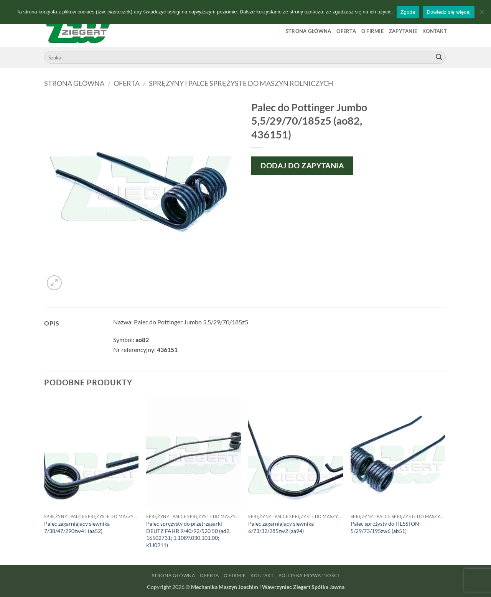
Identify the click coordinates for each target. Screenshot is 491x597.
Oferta (346, 31)
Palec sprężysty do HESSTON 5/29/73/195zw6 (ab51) (385, 527)
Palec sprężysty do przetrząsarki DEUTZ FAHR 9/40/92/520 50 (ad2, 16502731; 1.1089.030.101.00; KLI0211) (188, 534)
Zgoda (407, 12)
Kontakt (434, 31)
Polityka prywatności (308, 575)
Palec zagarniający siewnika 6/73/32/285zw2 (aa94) (281, 527)
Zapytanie (403, 31)
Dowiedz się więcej (448, 12)
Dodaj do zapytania (302, 165)
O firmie (372, 31)
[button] (54, 282)
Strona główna (308, 31)
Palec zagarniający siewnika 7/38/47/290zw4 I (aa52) (77, 527)
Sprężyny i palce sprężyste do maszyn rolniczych (241, 83)
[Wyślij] (438, 57)
